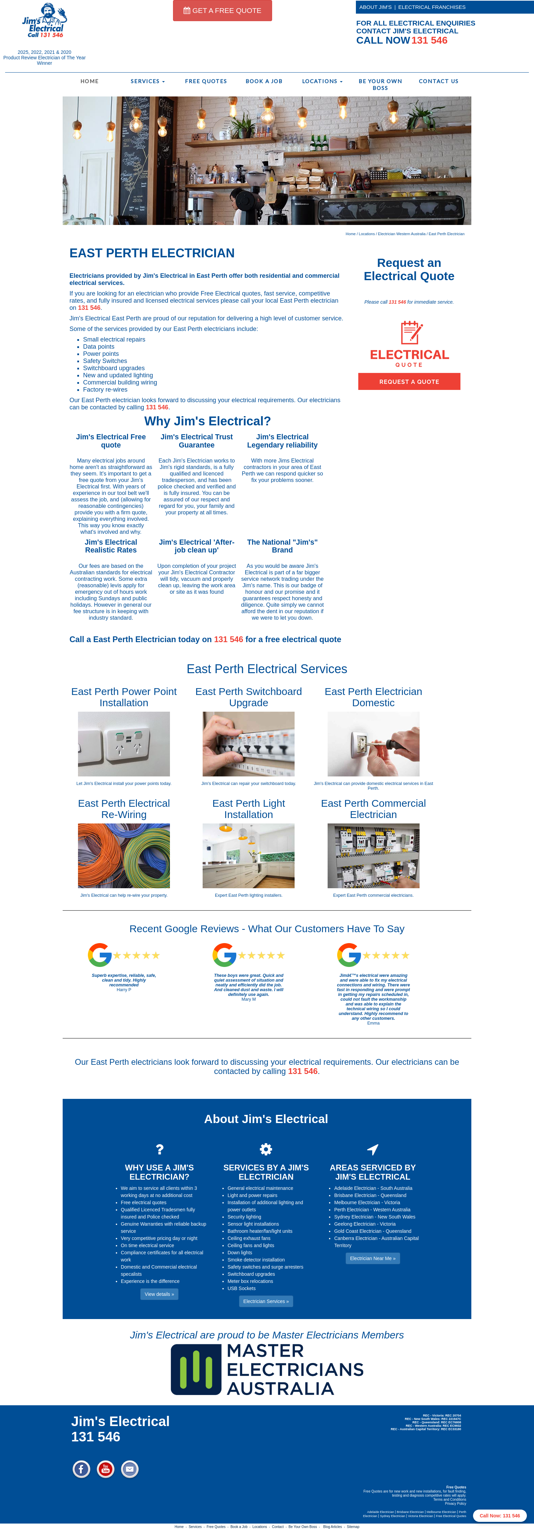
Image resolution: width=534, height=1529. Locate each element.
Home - (182, 1527)
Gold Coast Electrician (357, 1231)
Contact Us (439, 81)
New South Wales (396, 1217)
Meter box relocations (250, 1281)
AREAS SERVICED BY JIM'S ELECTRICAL (373, 1172)
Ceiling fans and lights (250, 1245)
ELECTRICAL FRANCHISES (432, 7)
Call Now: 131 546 (500, 1515)
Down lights (239, 1252)
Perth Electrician (351, 1209)
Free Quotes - (219, 1527)
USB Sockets (241, 1288)
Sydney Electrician (353, 1217)
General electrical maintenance (260, 1188)
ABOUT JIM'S (375, 7)
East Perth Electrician (447, 234)
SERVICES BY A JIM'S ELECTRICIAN (266, 1172)
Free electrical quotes (144, 1202)
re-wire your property (146, 895)
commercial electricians (390, 895)
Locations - (262, 1527)
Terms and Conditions (449, 1499)
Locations (322, 81)
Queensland (394, 1195)
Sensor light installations (253, 1224)
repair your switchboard (261, 783)
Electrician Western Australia (402, 234)
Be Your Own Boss (380, 84)
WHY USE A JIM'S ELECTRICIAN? (159, 1172)
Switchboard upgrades (251, 1274)
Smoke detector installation (256, 1259)
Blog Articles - (335, 1527)
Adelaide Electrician (355, 1188)
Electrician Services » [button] (266, 1301)
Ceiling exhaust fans (248, 1238)
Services (148, 81)
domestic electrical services (392, 783)
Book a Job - (241, 1527)
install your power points (136, 783)
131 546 (89, 307)
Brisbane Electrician (355, 1195)
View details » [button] (159, 1294)
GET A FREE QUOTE (223, 10)
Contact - (280, 1527)
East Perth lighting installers (255, 895)
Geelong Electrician (354, 1224)
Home (89, 81)
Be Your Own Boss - (305, 1527)
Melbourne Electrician (357, 1202)
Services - (198, 1527)
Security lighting (244, 1217)
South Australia (396, 1188)
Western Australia (391, 1209)
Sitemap (353, 1527)
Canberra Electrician (355, 1238)
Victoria (392, 1202)
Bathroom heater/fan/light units (260, 1231)
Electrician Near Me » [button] (373, 1258)
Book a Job (264, 81)
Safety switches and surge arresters (265, 1267)
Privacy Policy (455, 1503)
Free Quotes (206, 81)
